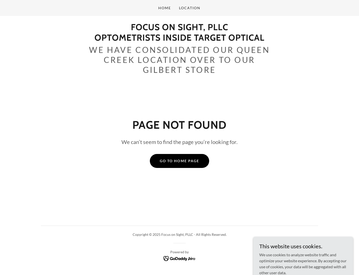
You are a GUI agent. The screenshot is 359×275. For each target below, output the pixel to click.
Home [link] (164, 8)
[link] (179, 39)
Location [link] (189, 8)
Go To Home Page (179, 161)
